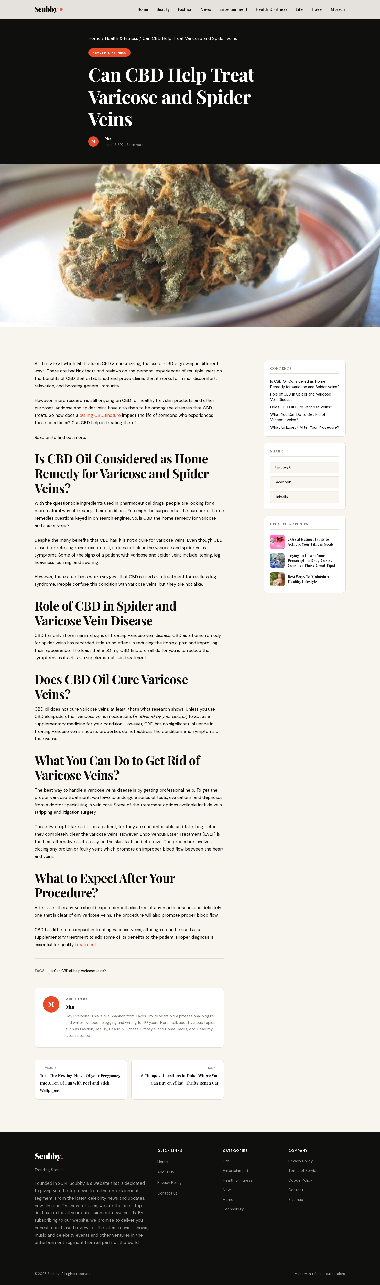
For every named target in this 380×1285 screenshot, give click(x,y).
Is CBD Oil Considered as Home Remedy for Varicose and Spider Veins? (304, 385)
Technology (233, 1209)
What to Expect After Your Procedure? (304, 428)
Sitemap (295, 1199)
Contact (295, 1189)
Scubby (48, 9)
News (206, 9)
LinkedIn (281, 499)
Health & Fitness (272, 9)
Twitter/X (283, 469)
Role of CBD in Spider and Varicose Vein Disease (300, 398)
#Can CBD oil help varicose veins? (78, 971)
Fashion (185, 9)
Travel (317, 9)
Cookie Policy (300, 1180)
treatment (85, 944)
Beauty (163, 9)
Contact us (167, 1193)
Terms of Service (303, 1170)
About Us (165, 1172)
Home (142, 9)
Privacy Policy (169, 1182)
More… (337, 9)
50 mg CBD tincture (100, 415)
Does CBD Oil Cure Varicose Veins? (301, 408)
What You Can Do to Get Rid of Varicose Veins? (297, 418)
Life (299, 9)
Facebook (283, 484)
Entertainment (234, 9)
